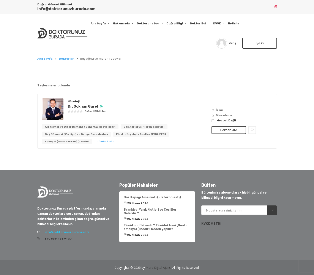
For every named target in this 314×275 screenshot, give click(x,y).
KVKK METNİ (211, 224)
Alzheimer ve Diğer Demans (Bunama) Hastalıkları (80, 126)
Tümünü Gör (105, 141)
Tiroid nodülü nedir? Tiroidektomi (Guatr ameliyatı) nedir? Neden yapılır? (155, 227)
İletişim (233, 23)
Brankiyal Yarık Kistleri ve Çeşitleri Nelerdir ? (150, 211)
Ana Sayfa (98, 23)
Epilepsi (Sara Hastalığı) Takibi (67, 141)
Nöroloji (74, 101)
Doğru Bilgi (174, 23)
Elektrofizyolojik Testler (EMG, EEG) (141, 134)
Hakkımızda (121, 23)
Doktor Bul (198, 23)
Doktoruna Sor (148, 23)
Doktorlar (66, 58)
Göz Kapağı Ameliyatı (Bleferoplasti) (152, 197)
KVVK (217, 23)
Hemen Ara (228, 130)
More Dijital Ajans (158, 267)
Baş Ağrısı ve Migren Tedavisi (144, 126)
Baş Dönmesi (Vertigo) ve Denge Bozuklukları (76, 134)
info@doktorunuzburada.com (66, 8)
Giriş (232, 43)
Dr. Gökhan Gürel (83, 106)
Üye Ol (259, 43)
